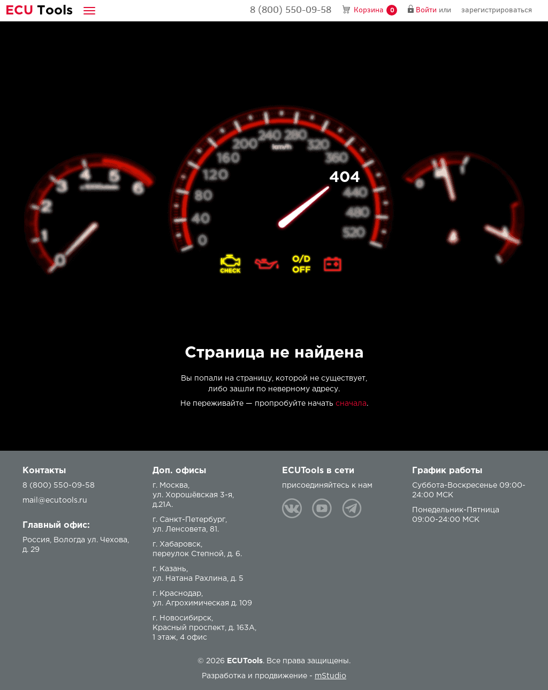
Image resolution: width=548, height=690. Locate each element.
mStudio (330, 676)
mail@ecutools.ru (54, 500)
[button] (89, 10)
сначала (351, 403)
